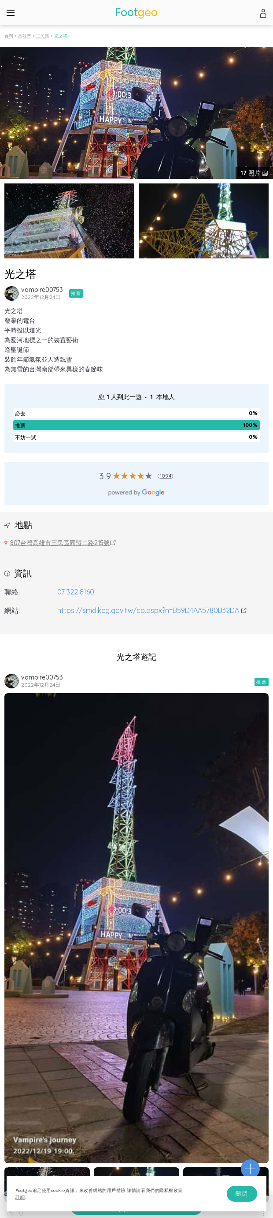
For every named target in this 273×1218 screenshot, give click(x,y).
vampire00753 (42, 290)
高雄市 (24, 36)
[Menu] (11, 12)
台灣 (8, 36)
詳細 (20, 1197)
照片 (251, 173)
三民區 (42, 36)
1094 (166, 475)
